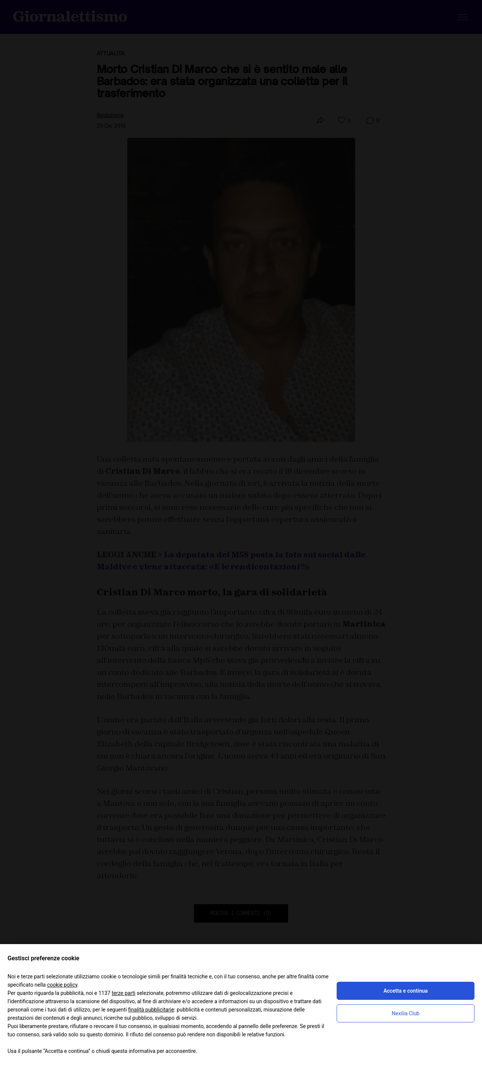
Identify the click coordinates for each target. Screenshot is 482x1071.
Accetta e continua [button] (405, 991)
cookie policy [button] (62, 985)
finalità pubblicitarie (151, 1010)
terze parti (123, 993)
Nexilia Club (405, 1013)
